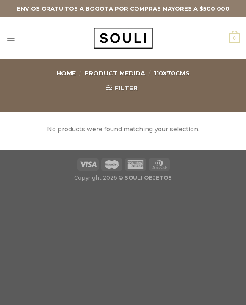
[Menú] (10, 38)
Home (66, 73)
